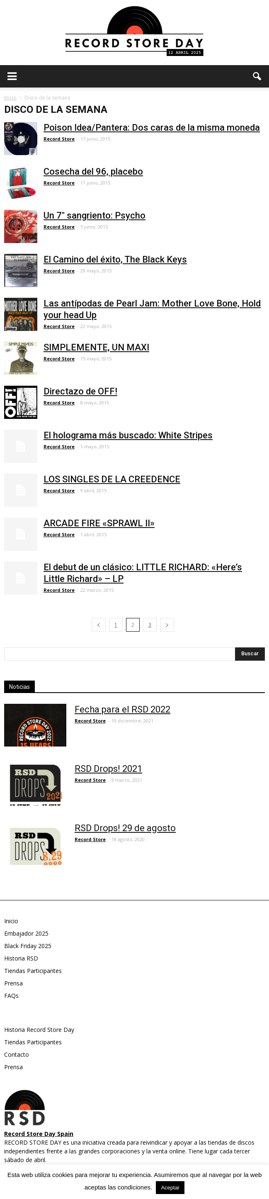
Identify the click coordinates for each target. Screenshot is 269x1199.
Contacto (16, 1054)
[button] (257, 76)
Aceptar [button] (170, 1187)
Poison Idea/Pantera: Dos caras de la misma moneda (152, 127)
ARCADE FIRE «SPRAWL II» (99, 523)
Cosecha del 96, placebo (93, 171)
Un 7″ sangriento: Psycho (94, 215)
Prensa (13, 983)
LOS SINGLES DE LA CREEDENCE (112, 479)
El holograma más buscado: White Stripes (128, 435)
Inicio (10, 97)
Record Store (59, 139)
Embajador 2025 (26, 933)
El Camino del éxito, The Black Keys (115, 259)
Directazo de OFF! (80, 391)
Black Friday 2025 (27, 946)
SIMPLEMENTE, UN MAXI (96, 347)
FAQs (11, 996)
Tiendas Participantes (33, 971)
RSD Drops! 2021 (108, 769)
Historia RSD (21, 958)
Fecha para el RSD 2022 (122, 709)
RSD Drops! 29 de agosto (125, 828)
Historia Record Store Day (39, 1030)
